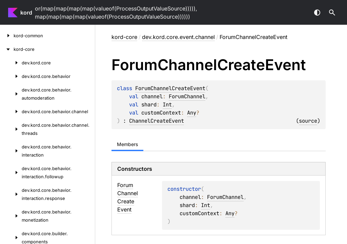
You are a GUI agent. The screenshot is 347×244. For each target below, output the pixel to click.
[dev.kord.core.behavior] (11, 76)
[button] (332, 12)
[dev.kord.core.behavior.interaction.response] (11, 194)
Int (167, 104)
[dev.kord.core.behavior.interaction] (11, 151)
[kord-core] (7, 49)
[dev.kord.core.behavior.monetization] (11, 216)
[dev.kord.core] (11, 62)
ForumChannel (187, 96)
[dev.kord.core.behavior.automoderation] (11, 94)
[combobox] (298, 12)
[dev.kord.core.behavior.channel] (11, 111)
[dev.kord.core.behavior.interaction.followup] (11, 172)
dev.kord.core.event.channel (178, 37)
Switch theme (317, 12)
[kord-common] (7, 35)
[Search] (332, 12)
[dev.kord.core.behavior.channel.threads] (11, 129)
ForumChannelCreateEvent (170, 88)
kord (26, 12)
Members (127, 144)
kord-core (124, 37)
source (308, 120)
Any (191, 112)
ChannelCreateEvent (156, 120)
